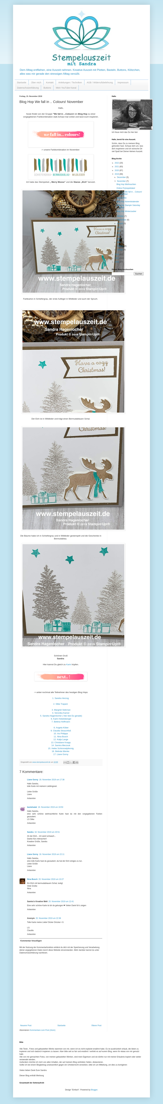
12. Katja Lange (60, 739)
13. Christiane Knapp (61, 742)
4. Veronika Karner (60, 713)
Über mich (36, 82)
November (121, 181)
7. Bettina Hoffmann (61, 721)
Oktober (120, 216)
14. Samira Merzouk (60, 745)
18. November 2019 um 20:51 (47, 832)
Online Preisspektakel (126, 188)
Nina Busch (32, 879)
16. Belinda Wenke (60, 751)
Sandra (30, 832)
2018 (117, 254)
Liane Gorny (32, 780)
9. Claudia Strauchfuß (61, 730)
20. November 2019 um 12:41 (61, 901)
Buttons (47, 87)
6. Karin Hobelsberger (61, 719)
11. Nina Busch (61, 736)
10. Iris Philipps (61, 733)
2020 (117, 170)
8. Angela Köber (61, 727)
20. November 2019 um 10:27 (51, 879)
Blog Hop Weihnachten (126, 184)
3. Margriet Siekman (61, 710)
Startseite (21, 82)
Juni (119, 231)
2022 (117, 163)
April (119, 238)
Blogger (94, 1090)
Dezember (121, 177)
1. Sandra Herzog (60, 698)
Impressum (122, 82)
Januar (120, 250)
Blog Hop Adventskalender (128, 201)
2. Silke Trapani (60, 704)
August (120, 223)
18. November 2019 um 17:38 (51, 780)
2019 (117, 174)
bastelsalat (32, 807)
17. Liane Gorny (60, 754)
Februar (120, 246)
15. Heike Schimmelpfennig (61, 748)
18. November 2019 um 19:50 (50, 807)
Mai (119, 235)
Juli (118, 227)
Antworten (31, 798)
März (119, 242)
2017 (117, 258)
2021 (117, 166)
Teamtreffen (122, 198)
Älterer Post (96, 1025)
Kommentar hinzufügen (31, 941)
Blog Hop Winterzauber (126, 211)
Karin (68, 664)
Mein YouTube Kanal (66, 87)
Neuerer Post (26, 1025)
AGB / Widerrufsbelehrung (100, 82)
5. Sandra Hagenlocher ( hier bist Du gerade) (61, 716)
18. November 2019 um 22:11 (51, 854)
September (122, 220)
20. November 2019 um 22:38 (48, 918)
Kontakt (49, 82)
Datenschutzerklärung (28, 87)
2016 (117, 262)
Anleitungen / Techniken (70, 82)
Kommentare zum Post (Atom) (42, 1030)
